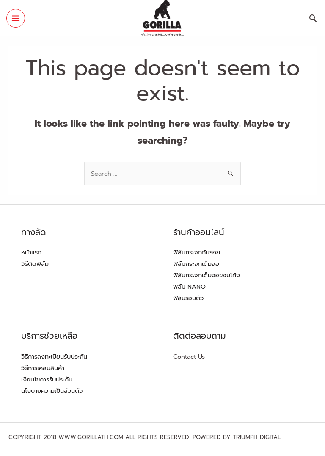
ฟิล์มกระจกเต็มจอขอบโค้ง (206, 275)
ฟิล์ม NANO (189, 286)
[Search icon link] (313, 18)
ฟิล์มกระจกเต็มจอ (196, 263)
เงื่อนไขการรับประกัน (46, 379)
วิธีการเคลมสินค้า (42, 368)
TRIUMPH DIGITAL (257, 437)
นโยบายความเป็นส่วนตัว (52, 390)
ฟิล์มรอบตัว (188, 298)
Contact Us (189, 356)
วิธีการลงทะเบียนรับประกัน (54, 356)
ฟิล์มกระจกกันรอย (196, 252)
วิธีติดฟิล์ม (35, 263)
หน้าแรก (31, 252)
